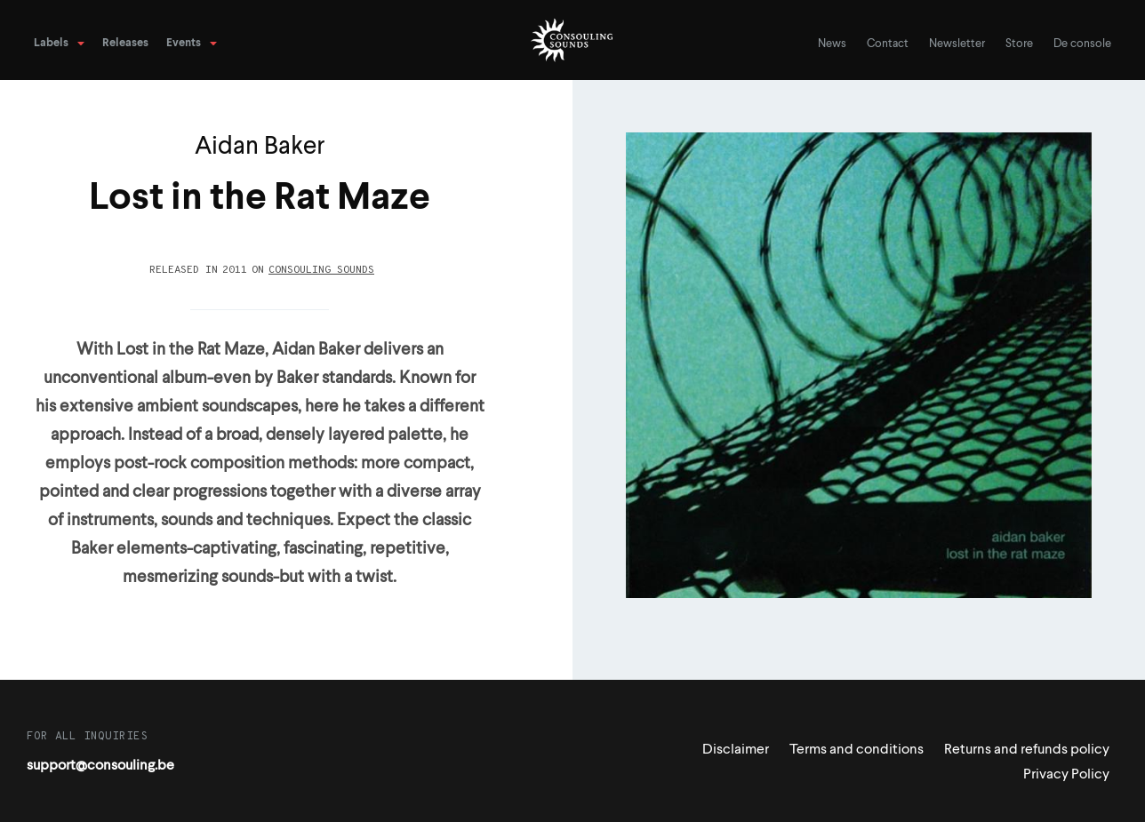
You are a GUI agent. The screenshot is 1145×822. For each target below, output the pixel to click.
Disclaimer (735, 750)
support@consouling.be (100, 766)
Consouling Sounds (321, 270)
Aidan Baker (260, 147)
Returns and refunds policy (1026, 750)
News (832, 44)
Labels (51, 43)
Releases (125, 43)
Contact (888, 44)
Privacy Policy (1066, 775)
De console (1082, 44)
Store (1019, 44)
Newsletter (957, 44)
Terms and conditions (856, 750)
